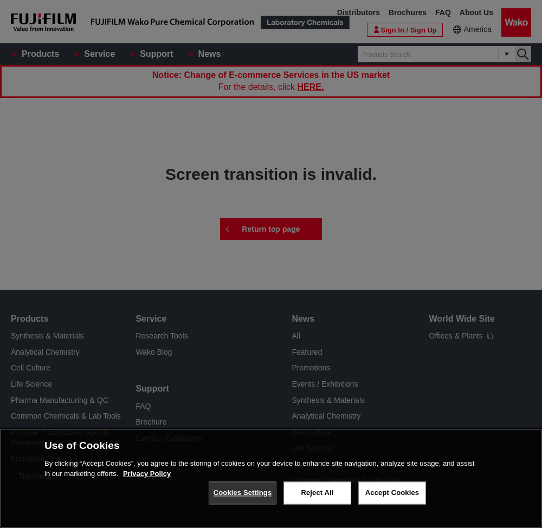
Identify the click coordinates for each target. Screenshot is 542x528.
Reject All (317, 501)
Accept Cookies (392, 501)
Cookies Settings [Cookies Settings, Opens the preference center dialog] (243, 501)
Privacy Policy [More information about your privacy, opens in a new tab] (147, 482)
